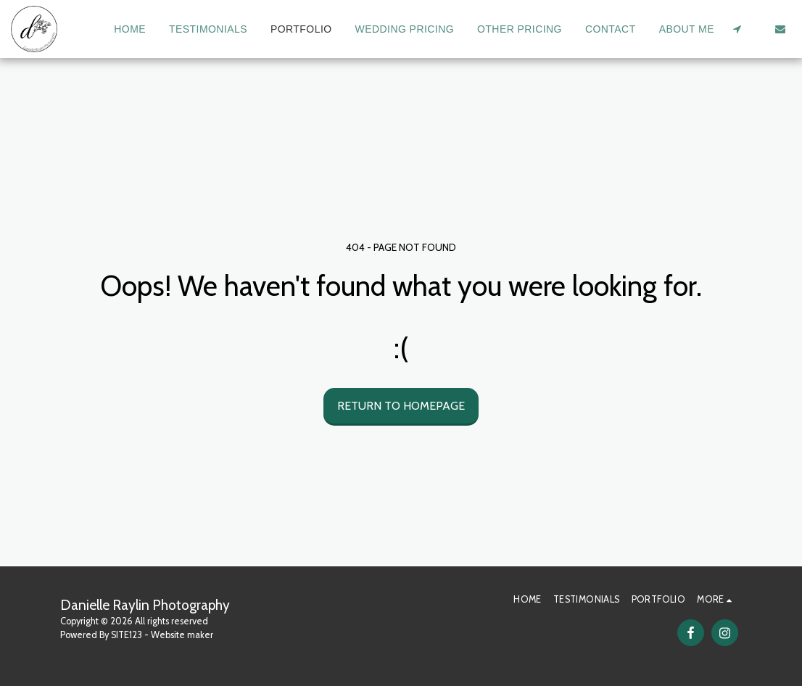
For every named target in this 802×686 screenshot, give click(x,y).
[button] (737, 29)
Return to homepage (401, 406)
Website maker (182, 634)
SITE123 (126, 634)
